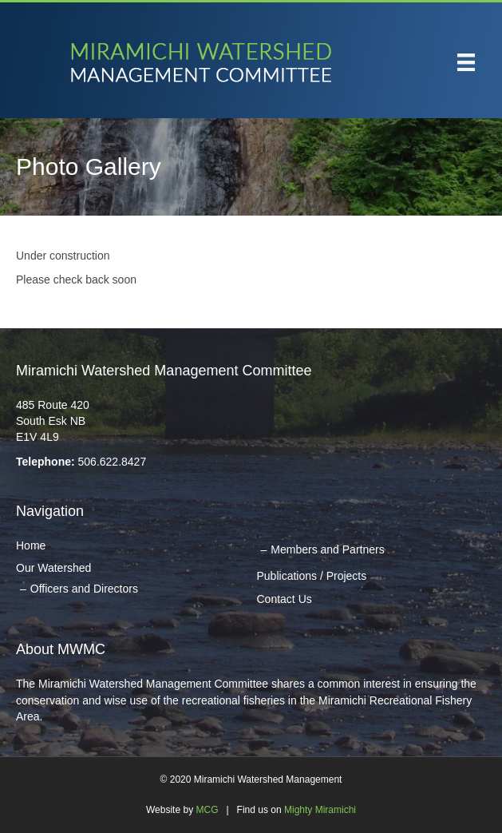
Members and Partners (327, 549)
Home (30, 545)
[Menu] (466, 62)
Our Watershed (53, 567)
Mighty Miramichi (320, 809)
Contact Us (284, 599)
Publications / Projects (312, 575)
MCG (207, 809)
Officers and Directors (84, 588)
